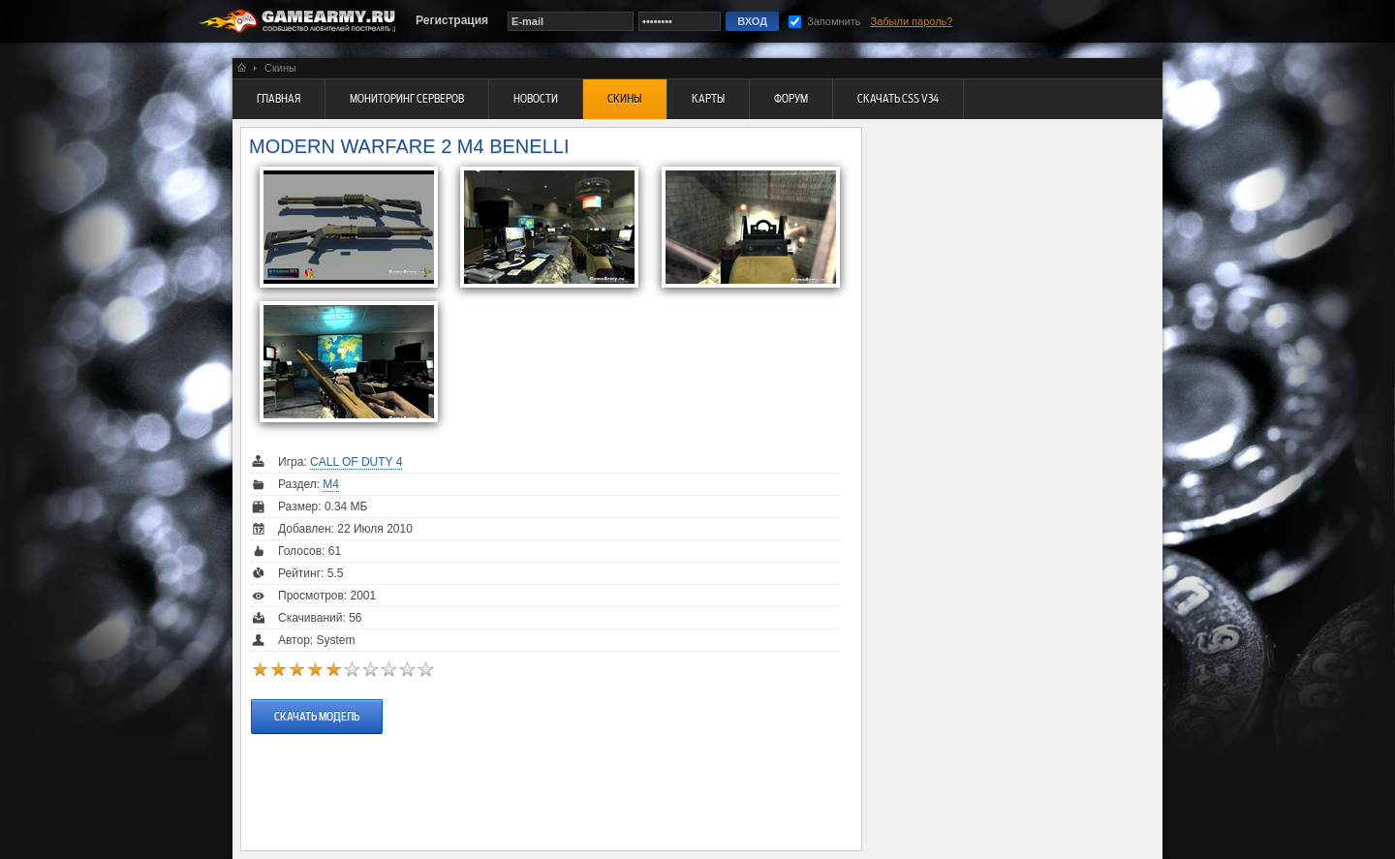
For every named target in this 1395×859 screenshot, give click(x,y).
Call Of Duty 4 (356, 462)
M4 (331, 484)
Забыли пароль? (912, 21)
